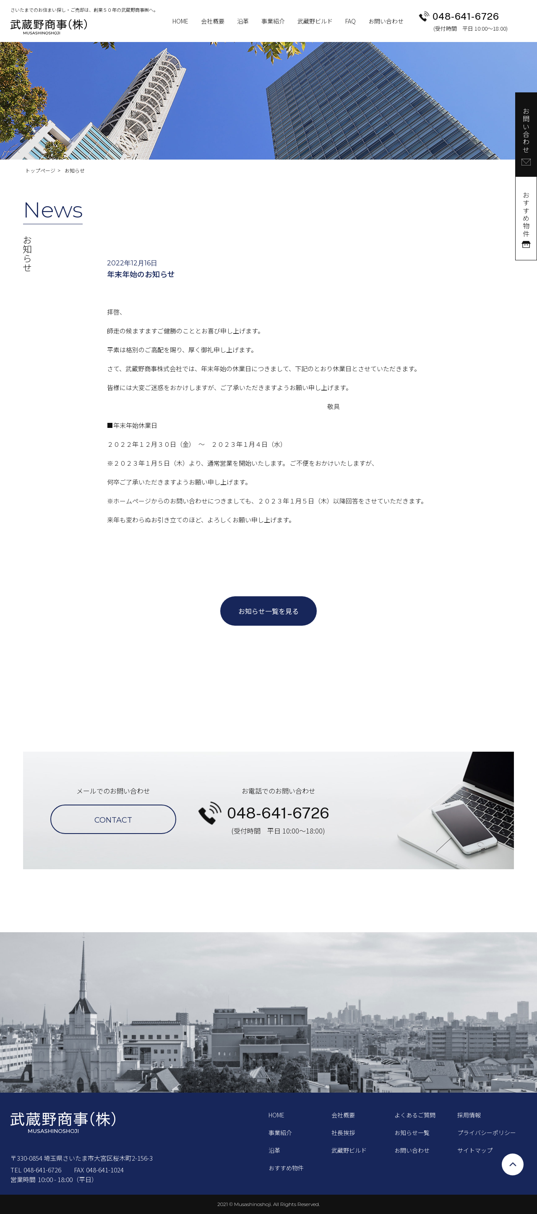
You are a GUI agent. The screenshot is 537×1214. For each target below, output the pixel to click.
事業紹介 (273, 21)
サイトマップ (475, 1150)
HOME (180, 21)
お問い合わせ (386, 21)
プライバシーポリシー (486, 1132)
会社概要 (212, 21)
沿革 (243, 21)
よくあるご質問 (414, 1115)
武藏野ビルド (315, 21)
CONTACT (113, 820)
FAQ (350, 21)
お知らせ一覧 (412, 1132)
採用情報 (469, 1115)
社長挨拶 (343, 1132)
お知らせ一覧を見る (268, 611)
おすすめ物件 (286, 1168)
